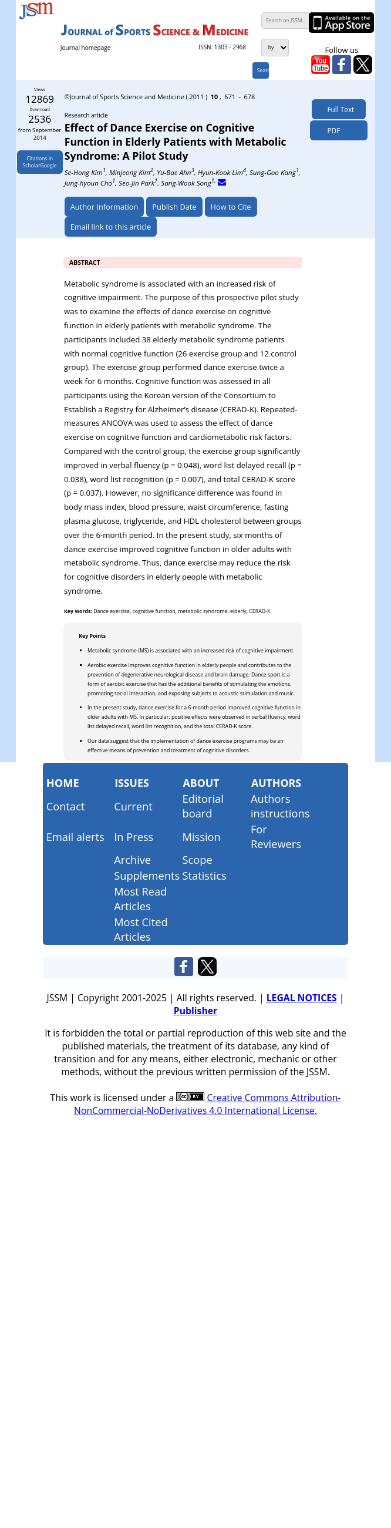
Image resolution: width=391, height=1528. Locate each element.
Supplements (147, 875)
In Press (133, 836)
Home (62, 782)
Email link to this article (110, 226)
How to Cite (231, 206)
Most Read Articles (140, 898)
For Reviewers (276, 836)
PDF (331, 130)
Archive (132, 859)
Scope (198, 859)
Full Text (338, 109)
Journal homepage (85, 47)
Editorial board (203, 805)
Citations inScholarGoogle (40, 162)
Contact (65, 806)
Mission (202, 836)
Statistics (205, 875)
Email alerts (75, 836)
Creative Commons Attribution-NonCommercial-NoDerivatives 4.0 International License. (207, 1104)
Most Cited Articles (140, 929)
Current (133, 806)
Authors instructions (280, 805)
